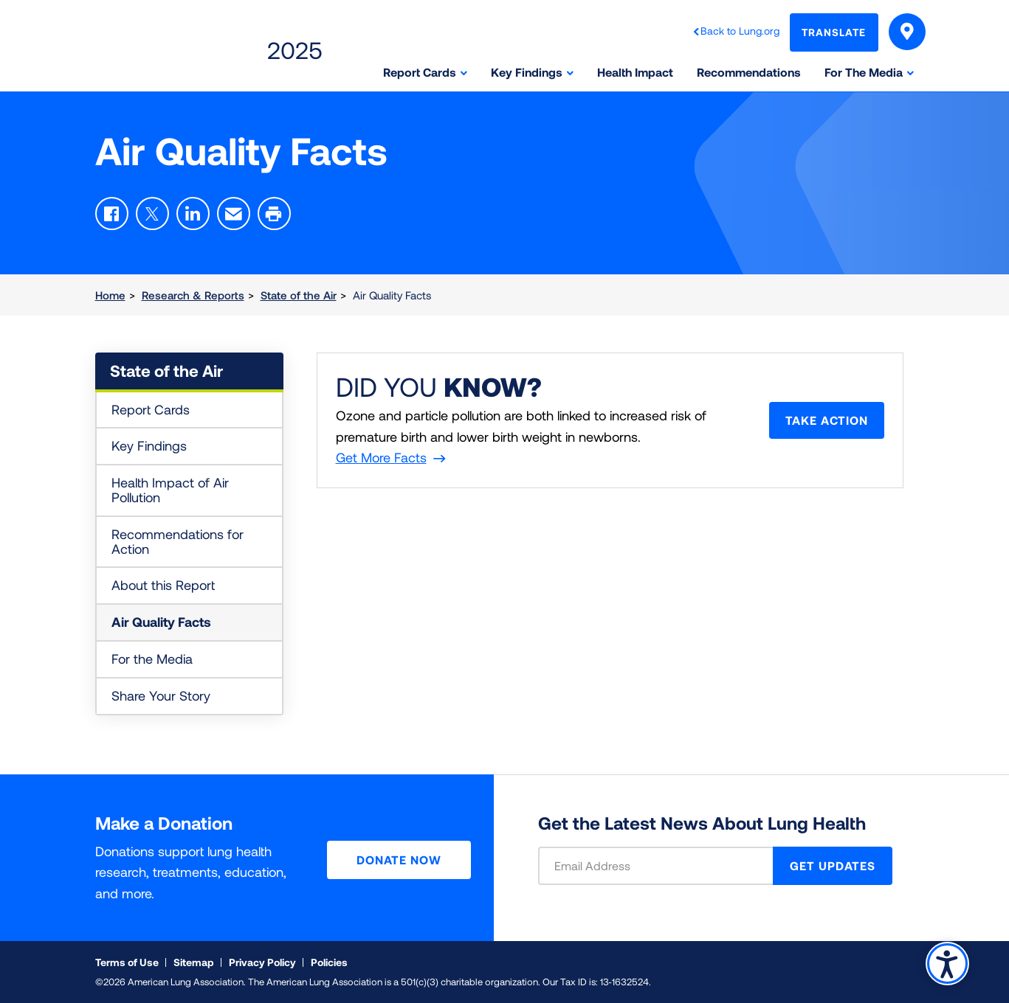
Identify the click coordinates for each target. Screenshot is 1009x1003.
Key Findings (149, 445)
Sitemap (193, 962)
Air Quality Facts (161, 622)
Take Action (826, 420)
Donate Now (399, 860)
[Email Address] (664, 866)
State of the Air (299, 295)
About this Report (163, 585)
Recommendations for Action (177, 541)
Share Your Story (160, 695)
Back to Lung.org (739, 30)
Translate (834, 32)
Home (110, 295)
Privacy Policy (262, 962)
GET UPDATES (832, 865)
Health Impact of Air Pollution (170, 489)
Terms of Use (127, 962)
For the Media (152, 658)
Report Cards (150, 409)
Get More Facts (381, 457)
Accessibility (947, 963)
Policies (329, 962)
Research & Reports (193, 295)
